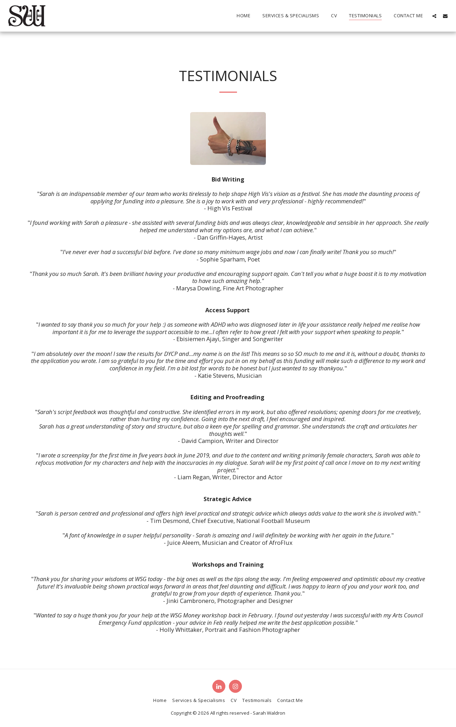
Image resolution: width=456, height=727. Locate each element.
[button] (434, 15)
